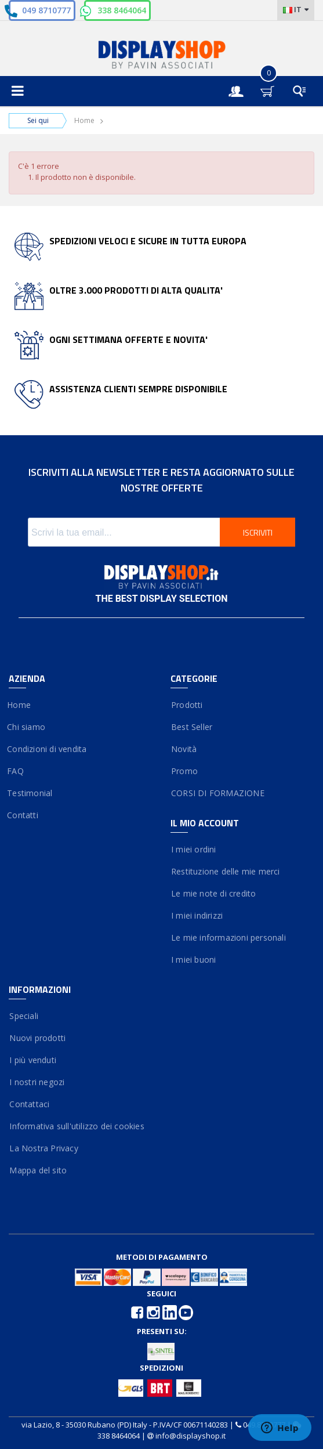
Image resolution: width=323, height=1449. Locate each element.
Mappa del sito (38, 1170)
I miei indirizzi (196, 915)
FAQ (16, 770)
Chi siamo (27, 726)
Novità (183, 748)
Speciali (23, 1015)
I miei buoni (193, 959)
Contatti (23, 815)
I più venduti (32, 1059)
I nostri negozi (36, 1081)
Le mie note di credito (213, 893)
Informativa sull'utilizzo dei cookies (76, 1126)
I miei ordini (193, 849)
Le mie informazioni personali (228, 937)
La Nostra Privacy (43, 1148)
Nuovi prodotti (37, 1037)
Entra (242, 81)
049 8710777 (46, 10)
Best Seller (191, 726)
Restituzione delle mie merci (225, 871)
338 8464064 (121, 10)
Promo (184, 770)
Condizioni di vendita (47, 748)
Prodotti (186, 704)
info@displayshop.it (190, 1435)
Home (84, 120)
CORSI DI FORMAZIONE (217, 792)
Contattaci (29, 1104)
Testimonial (30, 792)
